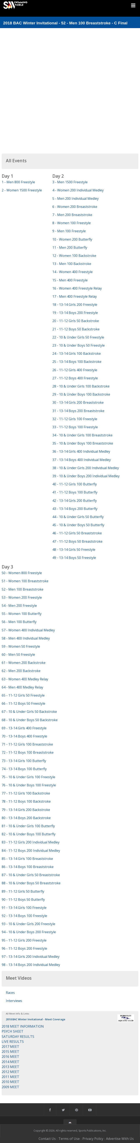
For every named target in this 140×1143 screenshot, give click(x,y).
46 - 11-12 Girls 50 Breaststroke (77, 533)
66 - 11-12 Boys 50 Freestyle (23, 703)
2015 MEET (10, 1051)
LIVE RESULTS (13, 1041)
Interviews (14, 1000)
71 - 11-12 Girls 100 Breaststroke (27, 744)
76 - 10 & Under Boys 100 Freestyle (29, 785)
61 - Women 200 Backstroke (23, 662)
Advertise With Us (120, 1138)
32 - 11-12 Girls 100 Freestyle (74, 419)
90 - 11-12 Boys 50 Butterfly (23, 899)
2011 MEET (10, 1076)
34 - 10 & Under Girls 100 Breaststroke (82, 435)
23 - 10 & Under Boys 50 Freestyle (78, 345)
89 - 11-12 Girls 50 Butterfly (23, 891)
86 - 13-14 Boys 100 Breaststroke (28, 866)
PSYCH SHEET (12, 1031)
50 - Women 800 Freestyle (22, 573)
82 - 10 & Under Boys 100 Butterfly (28, 834)
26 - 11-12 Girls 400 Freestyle (74, 370)
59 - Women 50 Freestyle (21, 646)
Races (10, 992)
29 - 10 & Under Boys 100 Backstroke (81, 394)
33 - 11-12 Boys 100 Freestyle (75, 427)
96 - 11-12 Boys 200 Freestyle (24, 948)
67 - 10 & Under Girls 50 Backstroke (29, 711)
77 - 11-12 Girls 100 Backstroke (26, 793)
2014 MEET (10, 1061)
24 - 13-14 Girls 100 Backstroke (76, 353)
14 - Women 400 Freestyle (72, 272)
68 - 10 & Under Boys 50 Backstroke (30, 720)
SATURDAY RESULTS (18, 1036)
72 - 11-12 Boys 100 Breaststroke (28, 752)
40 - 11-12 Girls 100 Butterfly (74, 484)
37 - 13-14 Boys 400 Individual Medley (81, 459)
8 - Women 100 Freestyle (71, 223)
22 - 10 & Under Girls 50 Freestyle (78, 337)
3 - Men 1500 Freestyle (70, 182)
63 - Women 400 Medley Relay (25, 679)
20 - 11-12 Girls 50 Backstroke (75, 321)
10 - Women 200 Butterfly (72, 239)
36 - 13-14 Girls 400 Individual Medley (81, 451)
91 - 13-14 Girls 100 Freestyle (24, 907)
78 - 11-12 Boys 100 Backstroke (26, 801)
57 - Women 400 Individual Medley (28, 630)
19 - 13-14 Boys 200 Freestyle (75, 312)
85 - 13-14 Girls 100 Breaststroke (27, 858)
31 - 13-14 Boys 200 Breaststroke (78, 410)
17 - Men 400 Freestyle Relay (74, 296)
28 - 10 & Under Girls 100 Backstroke (81, 386)
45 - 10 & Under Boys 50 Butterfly (78, 525)
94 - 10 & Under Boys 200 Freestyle (29, 932)
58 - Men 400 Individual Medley (26, 638)
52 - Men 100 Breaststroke (22, 589)
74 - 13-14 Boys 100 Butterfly (24, 769)
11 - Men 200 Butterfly (69, 247)
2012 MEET (10, 1071)
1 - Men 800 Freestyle (18, 182)
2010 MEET (10, 1081)
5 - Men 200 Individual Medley (75, 198)
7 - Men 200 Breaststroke (72, 214)
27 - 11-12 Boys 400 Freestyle (75, 378)
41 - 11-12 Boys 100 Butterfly (74, 492)
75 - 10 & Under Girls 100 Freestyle (28, 777)
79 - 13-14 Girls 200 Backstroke (26, 809)
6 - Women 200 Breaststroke (74, 206)
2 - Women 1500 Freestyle (22, 190)
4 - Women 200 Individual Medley (78, 190)
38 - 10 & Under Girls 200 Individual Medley (85, 468)
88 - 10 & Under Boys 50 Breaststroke (31, 883)
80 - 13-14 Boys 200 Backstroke (26, 818)
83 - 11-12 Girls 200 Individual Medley (30, 842)
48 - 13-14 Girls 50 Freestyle (73, 549)
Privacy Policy (92, 1138)
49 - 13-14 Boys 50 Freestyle (74, 557)
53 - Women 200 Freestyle (22, 597)
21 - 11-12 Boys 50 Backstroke (76, 329)
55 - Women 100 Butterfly (22, 613)
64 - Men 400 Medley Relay (22, 687)
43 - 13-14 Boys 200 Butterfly (74, 508)
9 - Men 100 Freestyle (69, 231)
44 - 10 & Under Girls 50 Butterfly (78, 517)
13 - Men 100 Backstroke (71, 263)
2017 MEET (10, 1046)
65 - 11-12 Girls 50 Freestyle (23, 695)
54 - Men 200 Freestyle (19, 605)
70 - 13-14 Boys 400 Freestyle (24, 736)
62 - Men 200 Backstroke (21, 670)
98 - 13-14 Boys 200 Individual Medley (31, 964)
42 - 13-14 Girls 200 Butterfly (74, 500)
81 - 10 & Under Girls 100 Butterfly (28, 826)
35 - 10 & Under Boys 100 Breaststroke (82, 443)
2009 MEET (10, 1087)
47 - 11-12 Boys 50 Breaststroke (77, 541)
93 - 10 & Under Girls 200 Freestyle (28, 924)
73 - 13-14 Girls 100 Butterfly (24, 760)
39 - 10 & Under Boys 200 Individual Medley (86, 476)
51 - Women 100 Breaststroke (25, 581)
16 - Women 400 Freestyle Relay (77, 288)
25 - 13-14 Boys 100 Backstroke (76, 361)
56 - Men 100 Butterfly (19, 622)
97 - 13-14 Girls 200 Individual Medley (30, 956)
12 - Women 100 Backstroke (74, 255)
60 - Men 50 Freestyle (18, 654)
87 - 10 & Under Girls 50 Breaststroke (31, 875)
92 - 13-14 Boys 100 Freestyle (24, 915)
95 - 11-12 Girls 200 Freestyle (24, 940)
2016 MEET (10, 1056)
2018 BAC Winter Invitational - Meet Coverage (35, 1019)
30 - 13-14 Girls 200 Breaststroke (78, 402)
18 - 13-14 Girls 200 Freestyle (74, 304)
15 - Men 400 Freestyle (70, 280)
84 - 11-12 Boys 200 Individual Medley (31, 850)
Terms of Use (69, 1138)
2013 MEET (10, 1066)
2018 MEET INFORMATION (23, 1026)
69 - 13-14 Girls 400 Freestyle (24, 728)
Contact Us (47, 1138)
